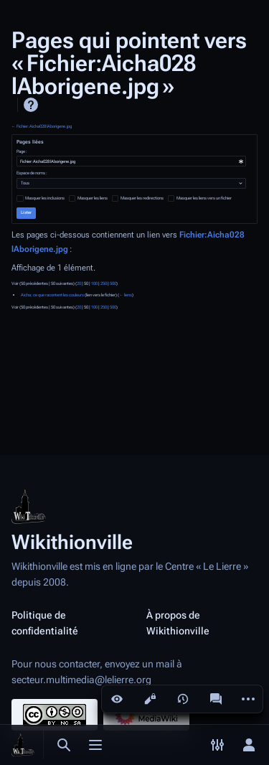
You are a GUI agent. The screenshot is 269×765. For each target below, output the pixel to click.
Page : (21, 151)
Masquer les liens (92, 198)
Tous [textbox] (25, 183)
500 (113, 283)
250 (103, 283)
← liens (125, 295)
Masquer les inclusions (45, 198)
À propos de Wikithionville (177, 623)
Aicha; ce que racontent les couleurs (52, 295)
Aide (31, 105)
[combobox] (131, 161)
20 (79, 283)
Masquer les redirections (142, 198)
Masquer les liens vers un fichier (204, 198)
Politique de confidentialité (44, 623)
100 (94, 283)
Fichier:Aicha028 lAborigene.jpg (44, 126)
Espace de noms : (31, 173)
